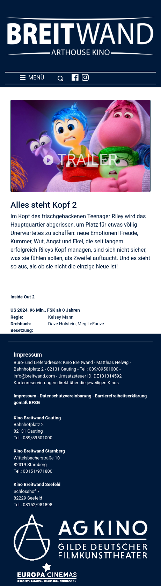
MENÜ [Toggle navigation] (42, 77)
